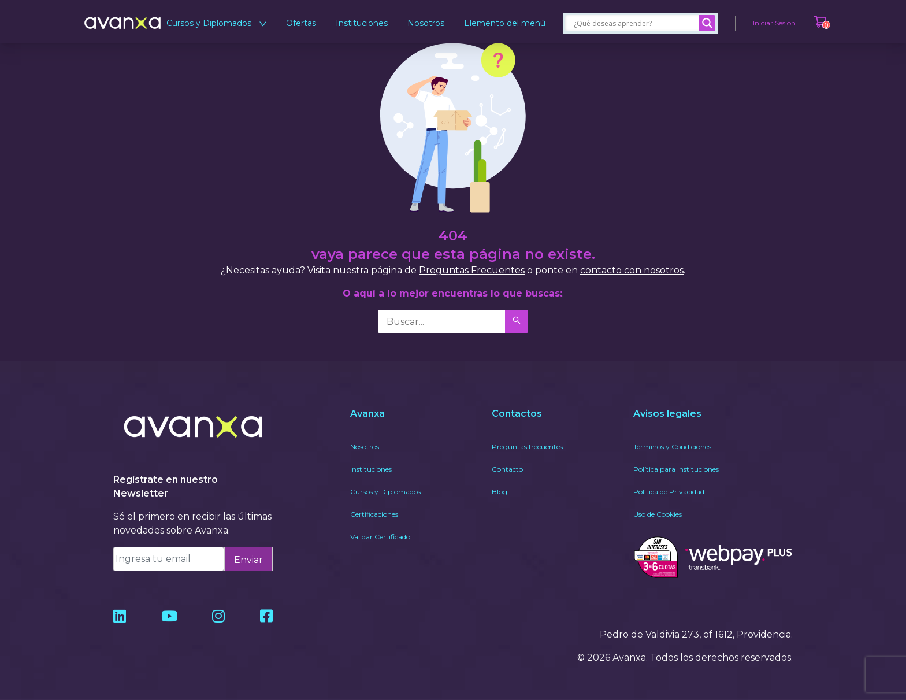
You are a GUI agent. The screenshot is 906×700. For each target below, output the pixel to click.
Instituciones (362, 23)
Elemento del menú (504, 23)
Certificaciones (374, 514)
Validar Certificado (380, 536)
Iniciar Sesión (774, 22)
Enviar (248, 559)
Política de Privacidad (668, 491)
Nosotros (425, 23)
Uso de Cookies (657, 514)
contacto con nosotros (632, 270)
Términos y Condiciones (672, 446)
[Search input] (635, 23)
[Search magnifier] (707, 23)
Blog (499, 491)
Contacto (507, 469)
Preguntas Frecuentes (472, 270)
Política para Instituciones (676, 469)
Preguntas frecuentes (527, 446)
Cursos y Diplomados (216, 23)
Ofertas (301, 23)
